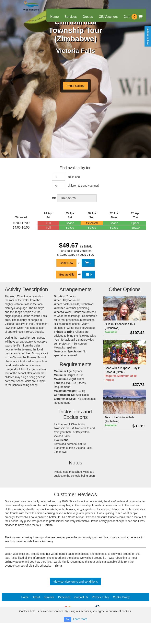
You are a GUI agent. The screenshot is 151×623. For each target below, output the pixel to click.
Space (70, 223)
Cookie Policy (121, 597)
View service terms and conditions (75, 581)
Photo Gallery (76, 85)
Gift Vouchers (108, 16)
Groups (88, 16)
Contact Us (81, 597)
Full (48, 223)
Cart (132, 17)
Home (54, 16)
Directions (64, 597)
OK (67, 619)
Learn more (80, 619)
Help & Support (147, 36)
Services (71, 16)
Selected (92, 223)
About (36, 597)
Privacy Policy (100, 597)
